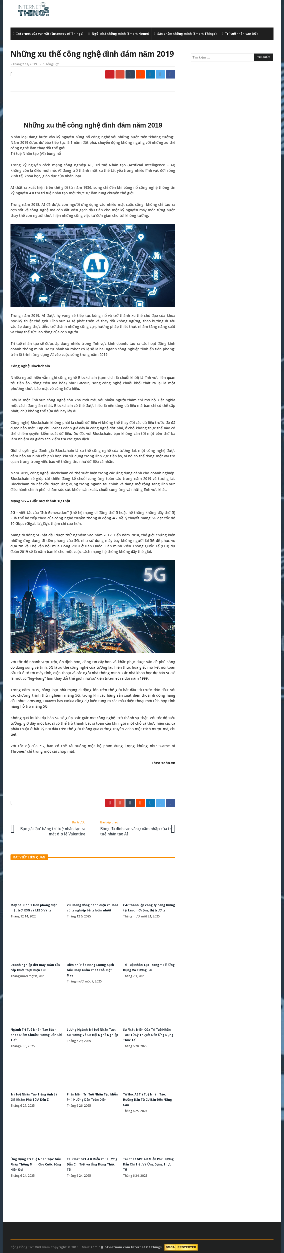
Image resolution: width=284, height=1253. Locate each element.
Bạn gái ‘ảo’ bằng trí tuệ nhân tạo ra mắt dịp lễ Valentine (51, 826)
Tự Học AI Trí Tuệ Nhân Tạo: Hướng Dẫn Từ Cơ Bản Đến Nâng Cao (147, 1099)
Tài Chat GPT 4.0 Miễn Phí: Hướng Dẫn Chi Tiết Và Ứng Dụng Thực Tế (146, 1163)
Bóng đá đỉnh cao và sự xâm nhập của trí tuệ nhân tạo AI (134, 826)
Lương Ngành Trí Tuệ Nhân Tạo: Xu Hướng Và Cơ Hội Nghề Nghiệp (90, 1035)
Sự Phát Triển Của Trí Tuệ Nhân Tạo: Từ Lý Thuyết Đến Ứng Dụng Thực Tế (147, 1035)
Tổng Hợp (52, 64)
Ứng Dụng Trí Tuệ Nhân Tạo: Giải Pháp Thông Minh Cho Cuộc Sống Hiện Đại (34, 1163)
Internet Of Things (146, 1246)
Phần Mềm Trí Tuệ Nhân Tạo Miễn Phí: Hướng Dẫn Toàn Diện (91, 1099)
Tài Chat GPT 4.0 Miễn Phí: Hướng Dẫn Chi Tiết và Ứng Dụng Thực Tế (90, 1163)
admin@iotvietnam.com (110, 1246)
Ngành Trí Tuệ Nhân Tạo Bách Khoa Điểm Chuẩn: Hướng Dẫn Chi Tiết (36, 1035)
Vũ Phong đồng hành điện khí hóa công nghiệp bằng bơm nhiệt (92, 907)
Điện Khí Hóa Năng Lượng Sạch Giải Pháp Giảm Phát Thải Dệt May (89, 971)
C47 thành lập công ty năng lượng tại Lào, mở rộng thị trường (147, 907)
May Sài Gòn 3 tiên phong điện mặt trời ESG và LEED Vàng (33, 907)
